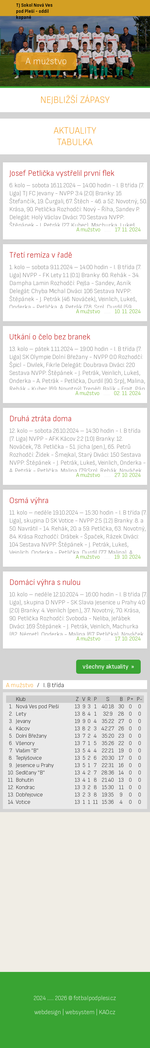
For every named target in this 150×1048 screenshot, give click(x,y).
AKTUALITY (75, 130)
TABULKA (75, 142)
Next (142, 49)
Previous (8, 49)
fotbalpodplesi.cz (95, 998)
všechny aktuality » (108, 667)
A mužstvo (19, 685)
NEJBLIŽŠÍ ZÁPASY (75, 100)
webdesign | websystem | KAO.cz (74, 1012)
